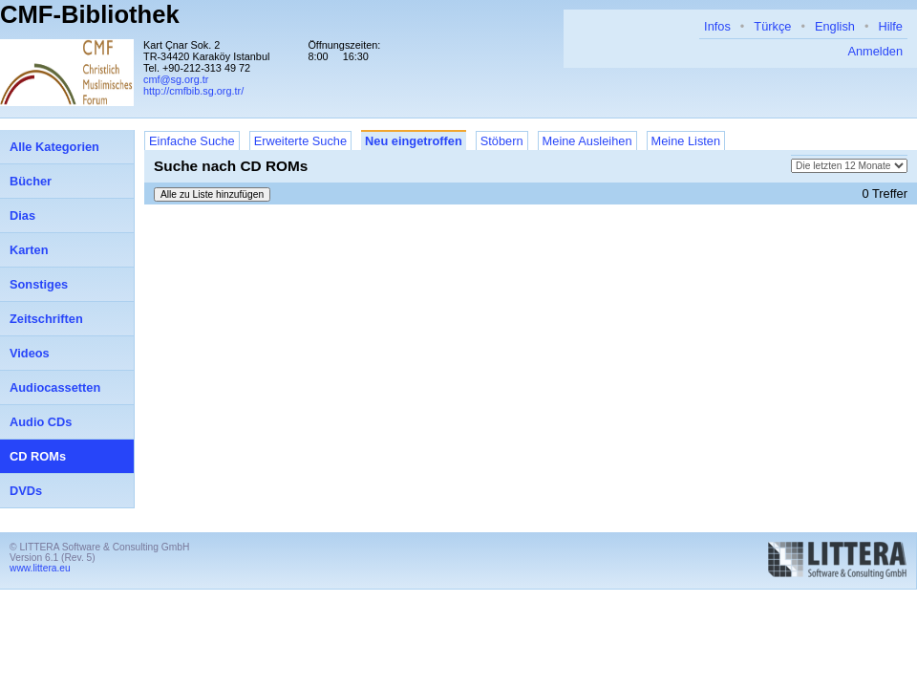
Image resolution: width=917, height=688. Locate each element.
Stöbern (501, 141)
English (835, 26)
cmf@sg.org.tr (175, 79)
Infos (717, 26)
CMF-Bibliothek (90, 14)
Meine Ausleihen (587, 141)
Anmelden (875, 51)
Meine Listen (686, 141)
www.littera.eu (40, 568)
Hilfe (890, 26)
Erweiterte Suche (300, 141)
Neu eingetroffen (413, 141)
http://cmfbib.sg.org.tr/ (193, 91)
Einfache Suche (192, 141)
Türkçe (772, 26)
